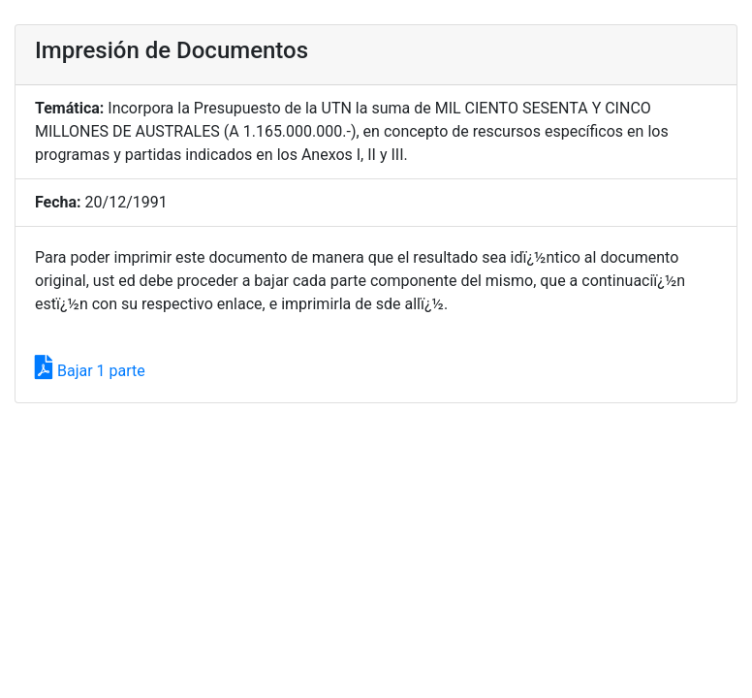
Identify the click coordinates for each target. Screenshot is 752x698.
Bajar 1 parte (90, 371)
